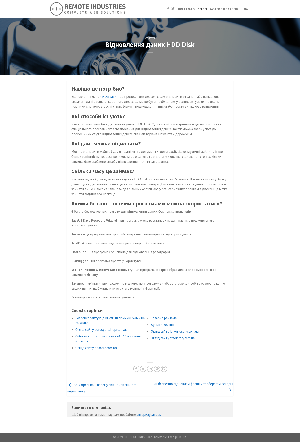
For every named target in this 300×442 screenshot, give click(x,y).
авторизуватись (149, 415)
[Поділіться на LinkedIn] (164, 369)
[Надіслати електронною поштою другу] (150, 369)
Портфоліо (186, 9)
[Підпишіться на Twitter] (172, 9)
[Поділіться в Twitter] (143, 369)
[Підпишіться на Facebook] (168, 9)
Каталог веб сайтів (224, 9)
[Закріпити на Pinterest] (157, 369)
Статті (202, 9)
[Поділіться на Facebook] (136, 369)
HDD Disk (109, 97)
